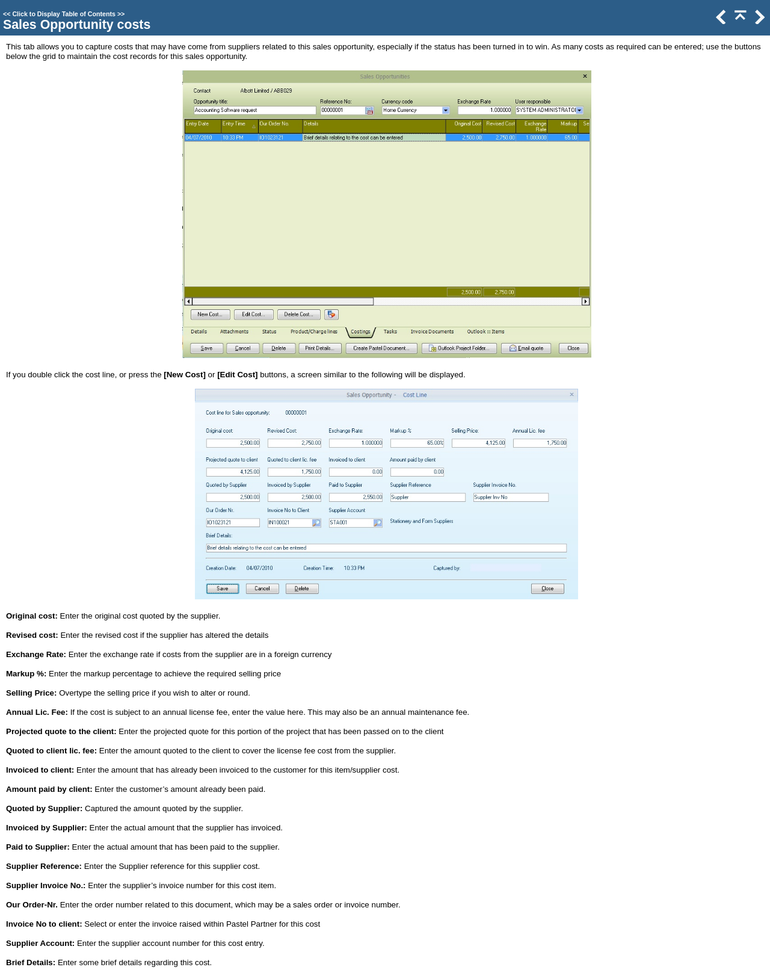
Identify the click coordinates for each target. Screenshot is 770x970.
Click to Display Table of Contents (64, 13)
